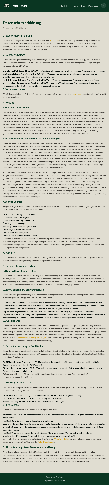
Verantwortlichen (61, 439)
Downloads (93, 6)
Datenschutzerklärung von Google (31, 337)
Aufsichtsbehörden (46, 442)
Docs (76, 6)
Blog (83, 6)
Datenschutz (60, 481)
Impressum (54, 40)
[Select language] (65, 6)
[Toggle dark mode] (103, 5)
